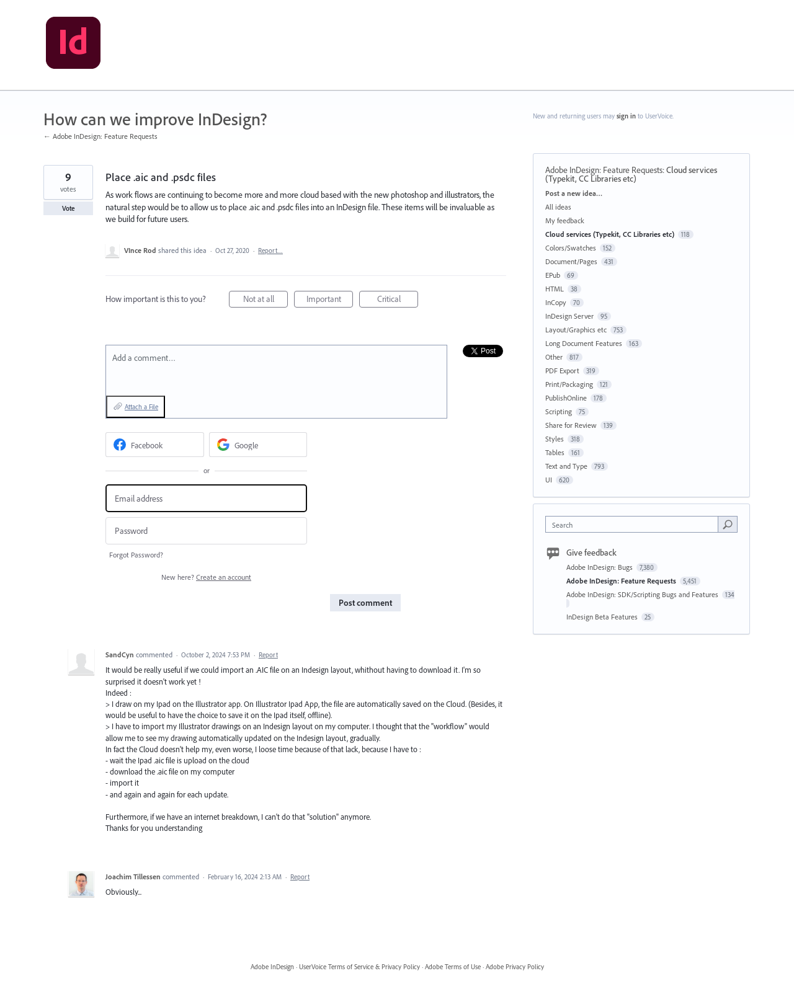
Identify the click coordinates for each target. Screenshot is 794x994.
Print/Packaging (569, 384)
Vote (68, 208)
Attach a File (141, 406)
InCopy (555, 302)
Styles (554, 438)
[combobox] (634, 524)
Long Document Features (583, 343)
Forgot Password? (136, 554)
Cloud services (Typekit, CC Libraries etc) (631, 174)
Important (330, 300)
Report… (270, 250)
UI (548, 479)
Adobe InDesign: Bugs (600, 567)
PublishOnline (566, 397)
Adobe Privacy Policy (515, 966)
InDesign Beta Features (603, 616)
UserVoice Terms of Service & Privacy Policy (359, 966)
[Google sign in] (258, 444)
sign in (626, 116)
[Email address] (206, 498)
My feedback (564, 220)
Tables (554, 452)
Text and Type (566, 466)
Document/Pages (571, 261)
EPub (552, 275)
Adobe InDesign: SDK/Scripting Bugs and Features (643, 594)
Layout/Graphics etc (576, 329)
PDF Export (562, 370)
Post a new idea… (573, 193)
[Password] (206, 531)
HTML (554, 288)
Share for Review (571, 425)
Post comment (365, 602)
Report (268, 654)
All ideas (558, 206)
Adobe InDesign (272, 966)
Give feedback (591, 552)
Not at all (265, 300)
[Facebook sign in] (154, 444)
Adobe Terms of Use (453, 966)
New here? (206, 577)
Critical (398, 300)
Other (554, 357)
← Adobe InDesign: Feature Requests (100, 136)
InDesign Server (569, 316)
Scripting (558, 411)
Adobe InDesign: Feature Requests (603, 169)
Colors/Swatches (570, 247)
